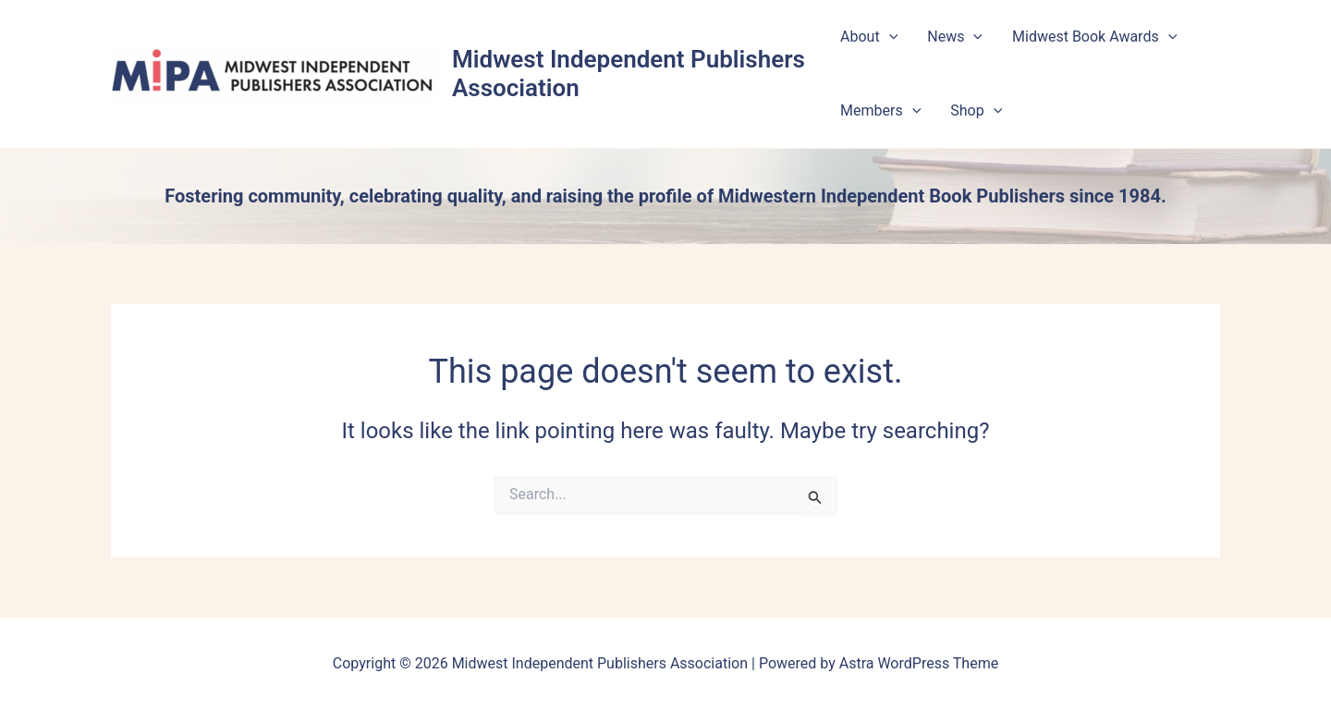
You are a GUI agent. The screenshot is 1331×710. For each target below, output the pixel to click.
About (869, 37)
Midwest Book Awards (1094, 37)
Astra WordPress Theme (918, 663)
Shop (976, 111)
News (955, 37)
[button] (889, 37)
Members (880, 111)
